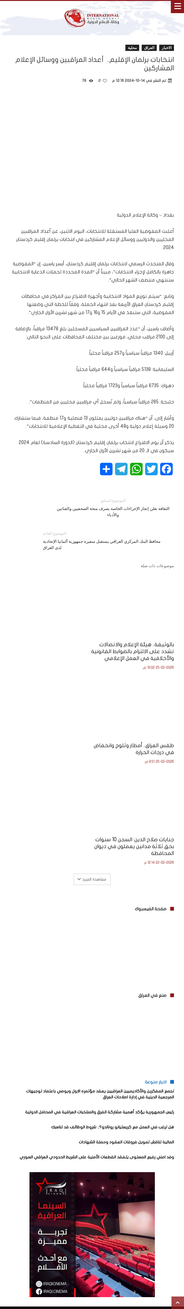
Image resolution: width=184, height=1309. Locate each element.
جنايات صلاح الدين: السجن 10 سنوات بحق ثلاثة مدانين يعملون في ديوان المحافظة (134, 752)
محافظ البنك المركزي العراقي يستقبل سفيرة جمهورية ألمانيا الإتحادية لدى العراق (104, 540)
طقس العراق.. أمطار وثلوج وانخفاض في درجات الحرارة (59, 645)
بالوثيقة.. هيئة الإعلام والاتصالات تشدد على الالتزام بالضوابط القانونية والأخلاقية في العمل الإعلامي (136, 652)
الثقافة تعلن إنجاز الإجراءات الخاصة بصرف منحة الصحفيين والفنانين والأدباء (113, 507)
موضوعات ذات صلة (157, 565)
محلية (132, 47)
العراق (149, 47)
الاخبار (166, 47)
